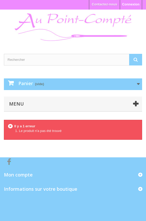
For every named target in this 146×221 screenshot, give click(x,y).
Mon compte (18, 175)
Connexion (131, 4)
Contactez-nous (104, 4)
